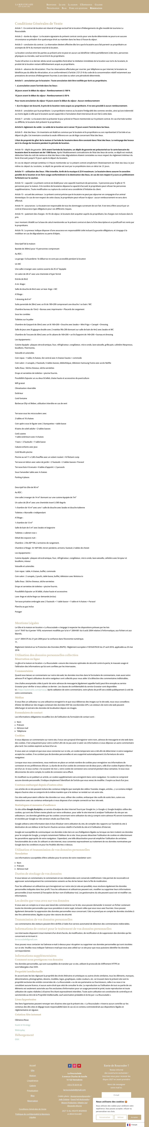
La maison (72, 5)
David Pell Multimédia (80, 1099)
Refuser (121, 1117)
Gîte (32, 1070)
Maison (32, 1075)
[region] (118, 1110)
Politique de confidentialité (27, 1114)
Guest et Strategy (22, 1025)
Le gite (62, 5)
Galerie (98, 5)
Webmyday (20, 1030)
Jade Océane (64, 1099)
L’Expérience (86, 5)
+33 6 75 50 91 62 (74, 1085)
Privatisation (53, 8)
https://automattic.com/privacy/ (32, 689)
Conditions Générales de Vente (32, 1109)
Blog (64, 8)
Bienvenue (51, 5)
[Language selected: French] (135, 1124)
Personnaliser (104, 1117)
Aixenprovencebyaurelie (80, 1096)
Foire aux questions (78, 8)
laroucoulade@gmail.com (26, 939)
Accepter (134, 1117)
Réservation (96, 8)
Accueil (32, 1065)
